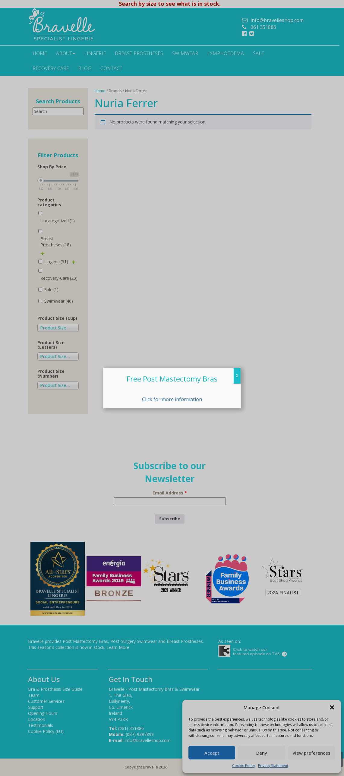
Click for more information (172, 399)
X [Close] (237, 375)
